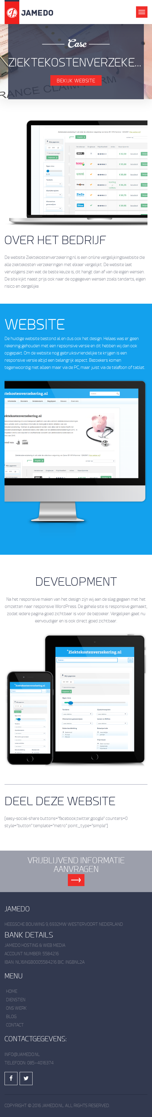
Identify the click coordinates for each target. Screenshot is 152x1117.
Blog (11, 1016)
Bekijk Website (76, 81)
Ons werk (16, 1008)
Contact (15, 1025)
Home (11, 991)
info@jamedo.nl (22, 1054)
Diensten (15, 999)
